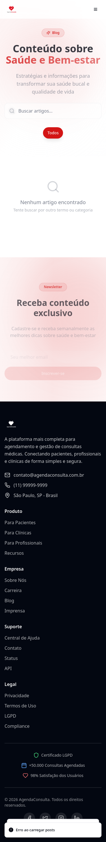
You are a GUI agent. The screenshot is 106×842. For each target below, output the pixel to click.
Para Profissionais (23, 543)
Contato (13, 648)
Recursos (14, 553)
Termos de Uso (20, 706)
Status (11, 658)
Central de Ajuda (22, 638)
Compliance (17, 726)
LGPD (10, 716)
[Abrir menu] (95, 9)
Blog (9, 600)
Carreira (13, 590)
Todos (53, 132)
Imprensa (15, 611)
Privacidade (17, 695)
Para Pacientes (20, 522)
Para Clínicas (18, 533)
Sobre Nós (15, 580)
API (8, 668)
